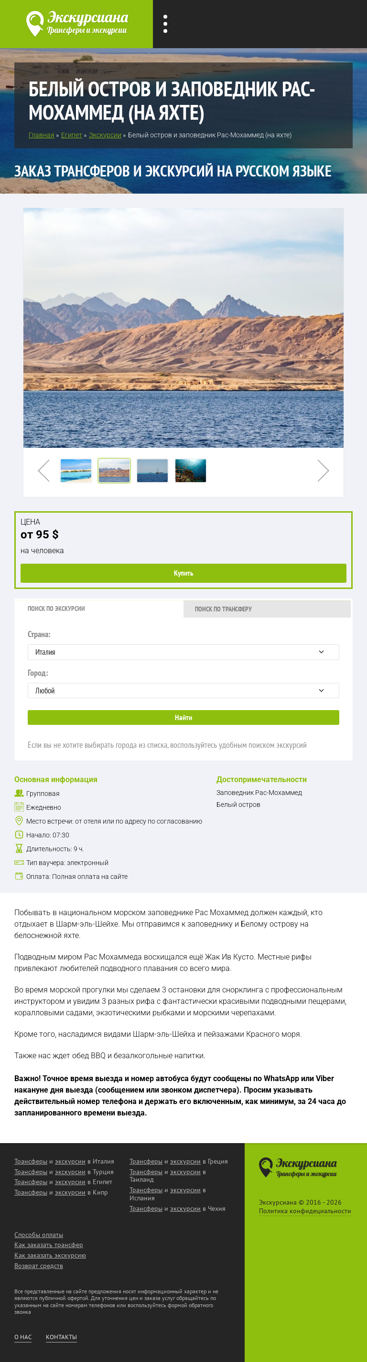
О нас (23, 1337)
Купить (184, 573)
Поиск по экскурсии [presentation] (56, 608)
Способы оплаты (38, 1234)
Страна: (183, 644)
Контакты (61, 1337)
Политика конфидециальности (305, 1211)
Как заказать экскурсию (50, 1255)
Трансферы (30, 1161)
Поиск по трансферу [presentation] (223, 609)
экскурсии (70, 1161)
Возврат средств (38, 1265)
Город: (183, 683)
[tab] (100, 609)
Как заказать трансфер (48, 1244)
